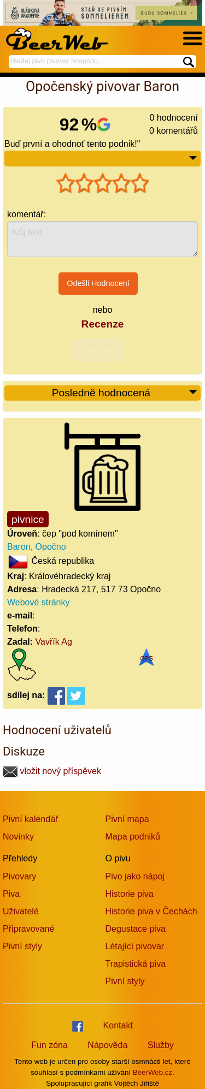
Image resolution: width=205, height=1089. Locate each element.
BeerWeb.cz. (153, 1072)
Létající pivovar (135, 946)
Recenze (102, 324)
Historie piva (130, 893)
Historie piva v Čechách (151, 911)
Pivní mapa (127, 819)
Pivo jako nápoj (135, 876)
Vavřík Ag (54, 641)
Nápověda (107, 1045)
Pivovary (19, 876)
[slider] (102, 183)
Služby (161, 1045)
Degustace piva (136, 928)
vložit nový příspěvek (52, 771)
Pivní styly (22, 946)
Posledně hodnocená (125, 393)
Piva (11, 893)
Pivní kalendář (30, 819)
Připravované (28, 928)
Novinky (18, 836)
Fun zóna (49, 1045)
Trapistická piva (136, 963)
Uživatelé (21, 911)
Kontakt (118, 1025)
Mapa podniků (133, 836)
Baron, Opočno (36, 546)
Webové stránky (38, 602)
